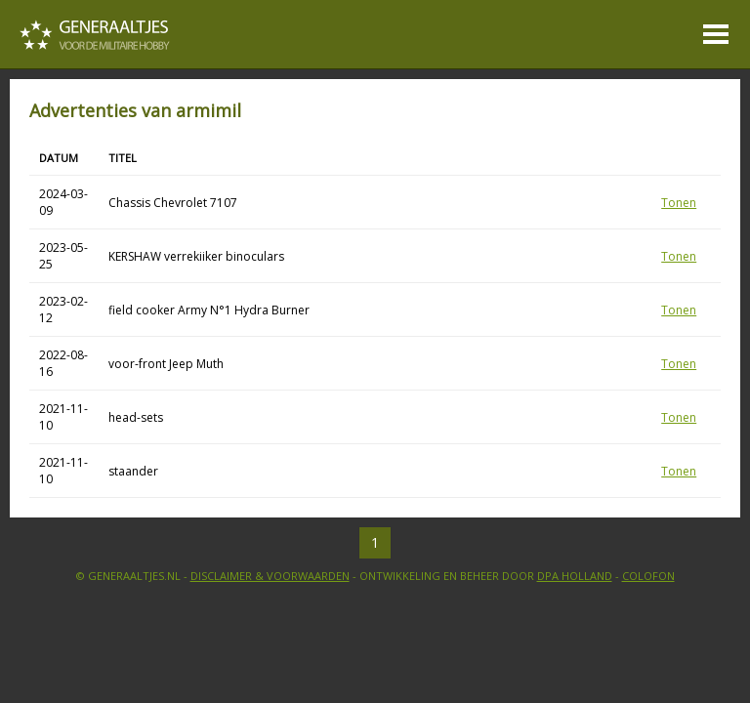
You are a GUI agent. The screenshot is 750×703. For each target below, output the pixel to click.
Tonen (678, 202)
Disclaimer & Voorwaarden (270, 575)
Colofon (648, 575)
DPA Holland (574, 575)
